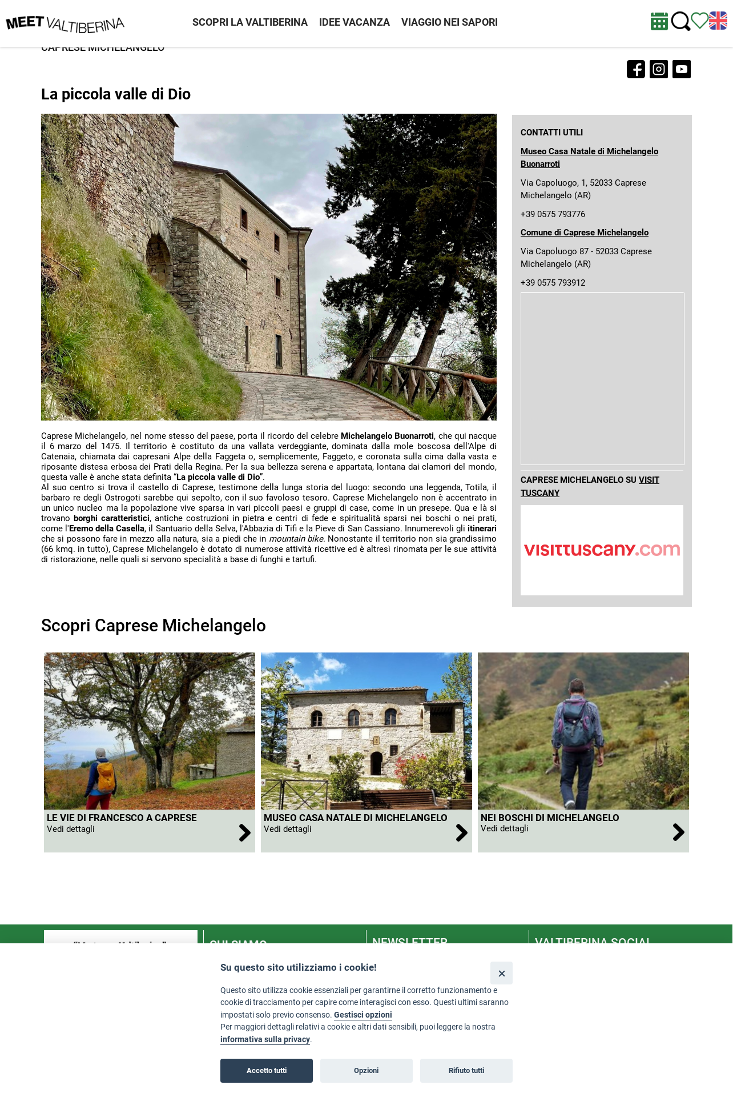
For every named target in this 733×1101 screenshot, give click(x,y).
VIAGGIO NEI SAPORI (449, 22)
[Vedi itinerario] (700, 20)
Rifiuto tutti (466, 1070)
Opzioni (366, 1070)
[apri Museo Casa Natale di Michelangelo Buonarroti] (366, 831)
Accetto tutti (267, 1070)
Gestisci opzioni (363, 1015)
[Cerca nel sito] (681, 21)
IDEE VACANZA (354, 22)
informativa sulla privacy (265, 1039)
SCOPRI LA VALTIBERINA (250, 22)
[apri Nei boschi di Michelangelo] (583, 831)
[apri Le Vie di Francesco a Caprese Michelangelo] (149, 831)
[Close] (501, 973)
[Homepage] (65, 23)
